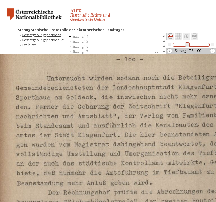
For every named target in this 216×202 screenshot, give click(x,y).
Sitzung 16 (80, 46)
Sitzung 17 (80, 51)
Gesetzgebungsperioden (41, 35)
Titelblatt (29, 45)
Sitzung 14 (80, 36)
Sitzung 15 (80, 41)
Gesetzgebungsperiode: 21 (43, 40)
